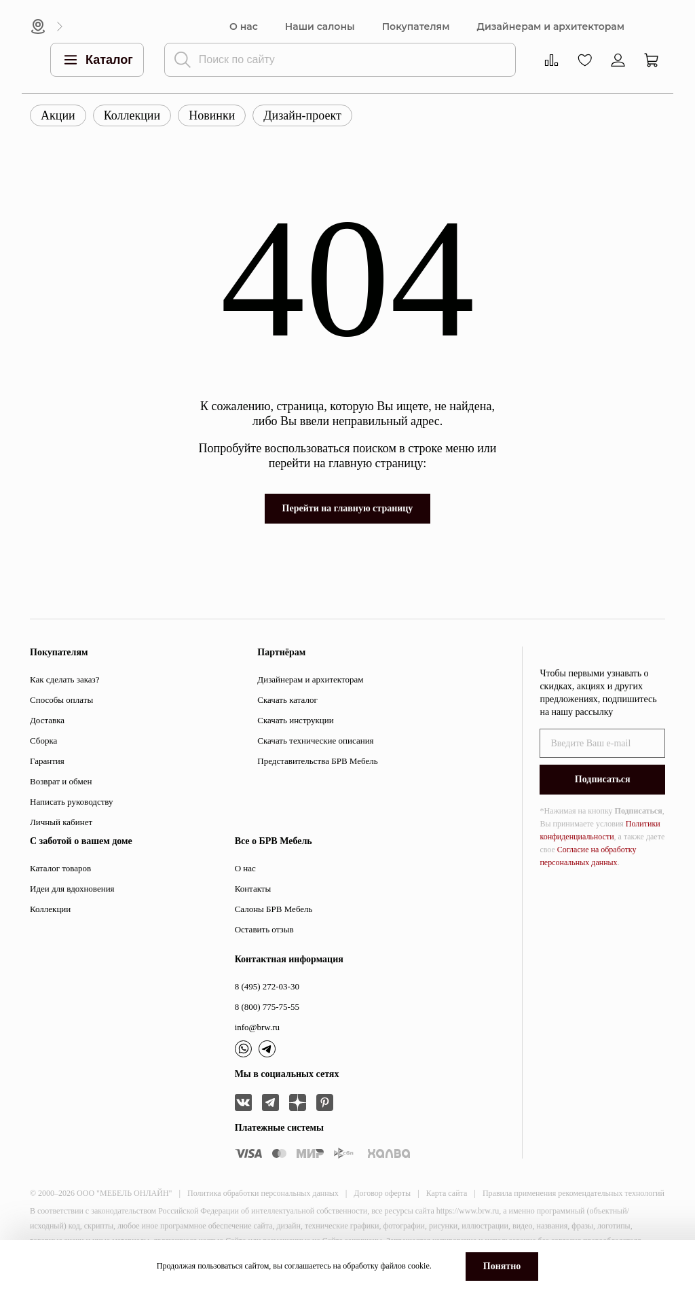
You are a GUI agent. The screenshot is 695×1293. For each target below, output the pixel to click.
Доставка (47, 720)
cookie (419, 1266)
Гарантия (47, 761)
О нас (243, 27)
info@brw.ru (257, 1027)
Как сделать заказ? (64, 679)
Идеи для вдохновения (72, 889)
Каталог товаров (60, 868)
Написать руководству (71, 802)
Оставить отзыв (264, 929)
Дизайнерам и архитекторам (550, 27)
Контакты (253, 889)
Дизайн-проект (302, 115)
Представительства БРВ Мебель (317, 761)
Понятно (502, 1266)
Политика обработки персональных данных (263, 1193)
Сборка (43, 740)
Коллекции (132, 115)
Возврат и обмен (61, 781)
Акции (58, 115)
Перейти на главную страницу (347, 508)
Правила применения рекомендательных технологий (573, 1193)
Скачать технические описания (315, 740)
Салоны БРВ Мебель (274, 909)
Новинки (212, 115)
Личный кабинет (61, 822)
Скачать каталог (287, 700)
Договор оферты (382, 1193)
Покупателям (416, 27)
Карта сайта (447, 1193)
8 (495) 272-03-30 (267, 986)
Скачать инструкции (295, 720)
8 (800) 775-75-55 (267, 1007)
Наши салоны (320, 27)
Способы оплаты (61, 700)
